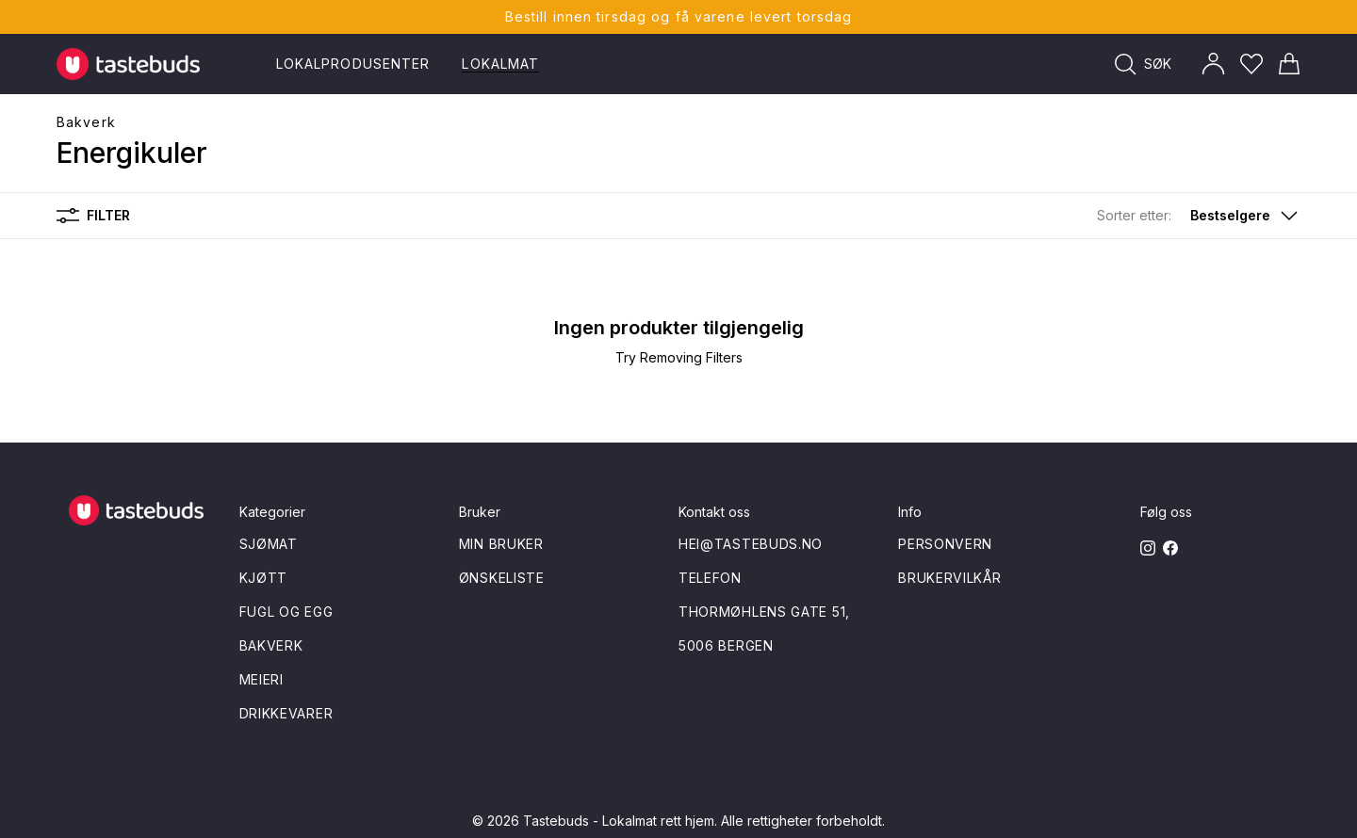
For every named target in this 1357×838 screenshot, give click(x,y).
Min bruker (501, 544)
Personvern (945, 544)
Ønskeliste (502, 578)
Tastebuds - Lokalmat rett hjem (618, 821)
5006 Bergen (726, 645)
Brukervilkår (949, 578)
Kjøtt (263, 578)
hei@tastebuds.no (750, 544)
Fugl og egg (286, 612)
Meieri (261, 679)
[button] (1198, 215)
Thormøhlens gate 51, (764, 612)
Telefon (710, 578)
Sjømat (268, 544)
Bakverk (86, 122)
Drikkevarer (286, 713)
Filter (93, 215)
